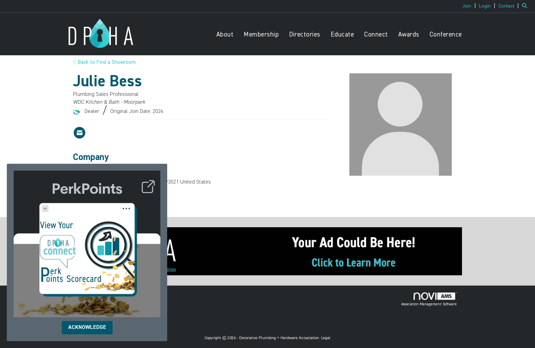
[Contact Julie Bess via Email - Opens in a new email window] (79, 132)
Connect (376, 34)
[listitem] (470, 6)
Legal (326, 338)
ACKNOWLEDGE (87, 327)
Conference (446, 34)
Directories (304, 34)
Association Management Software (429, 299)
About (225, 34)
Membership (261, 34)
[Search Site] (526, 6)
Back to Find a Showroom (104, 62)
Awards (408, 34)
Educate (342, 34)
